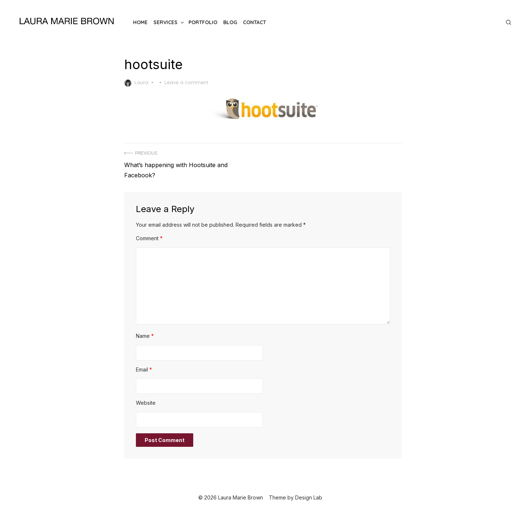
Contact (254, 22)
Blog (230, 22)
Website (146, 403)
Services (165, 22)
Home (140, 22)
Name (145, 336)
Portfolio (202, 22)
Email (144, 369)
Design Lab (308, 497)
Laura (136, 82)
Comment (149, 238)
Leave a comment (186, 82)
